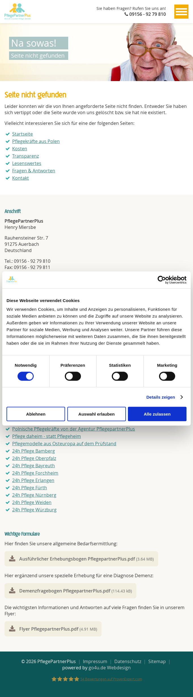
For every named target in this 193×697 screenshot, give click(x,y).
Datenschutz (127, 661)
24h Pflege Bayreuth (33, 466)
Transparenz (25, 156)
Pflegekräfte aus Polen (36, 141)
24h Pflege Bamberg (33, 451)
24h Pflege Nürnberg (34, 495)
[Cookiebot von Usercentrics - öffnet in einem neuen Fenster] (161, 279)
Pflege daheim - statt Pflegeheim (46, 436)
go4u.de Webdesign (110, 668)
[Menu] (181, 12)
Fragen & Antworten (33, 171)
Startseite (22, 134)
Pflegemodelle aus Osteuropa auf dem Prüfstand (64, 443)
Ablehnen (35, 414)
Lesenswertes (26, 163)
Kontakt (20, 178)
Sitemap (157, 661)
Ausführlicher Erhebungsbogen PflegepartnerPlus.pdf (86, 559)
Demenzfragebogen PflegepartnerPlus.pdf (75, 591)
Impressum (95, 661)
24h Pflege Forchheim (35, 473)
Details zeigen (160, 396)
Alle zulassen (157, 414)
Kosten (19, 149)
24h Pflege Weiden (32, 502)
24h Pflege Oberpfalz (34, 458)
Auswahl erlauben (96, 414)
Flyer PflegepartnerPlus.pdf (58, 629)
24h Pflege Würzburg (34, 510)
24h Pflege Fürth (29, 488)
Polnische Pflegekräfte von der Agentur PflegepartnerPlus (73, 429)
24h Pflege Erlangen (33, 480)
